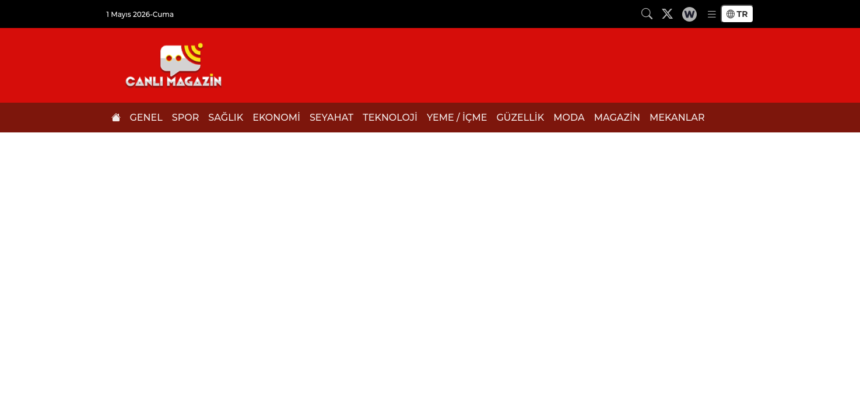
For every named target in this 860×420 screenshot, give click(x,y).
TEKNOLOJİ (390, 117)
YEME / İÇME (457, 117)
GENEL (146, 117)
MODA (569, 117)
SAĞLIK (225, 117)
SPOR (185, 117)
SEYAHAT (331, 117)
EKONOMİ (276, 117)
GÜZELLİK (520, 117)
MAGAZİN (617, 117)
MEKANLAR (677, 117)
